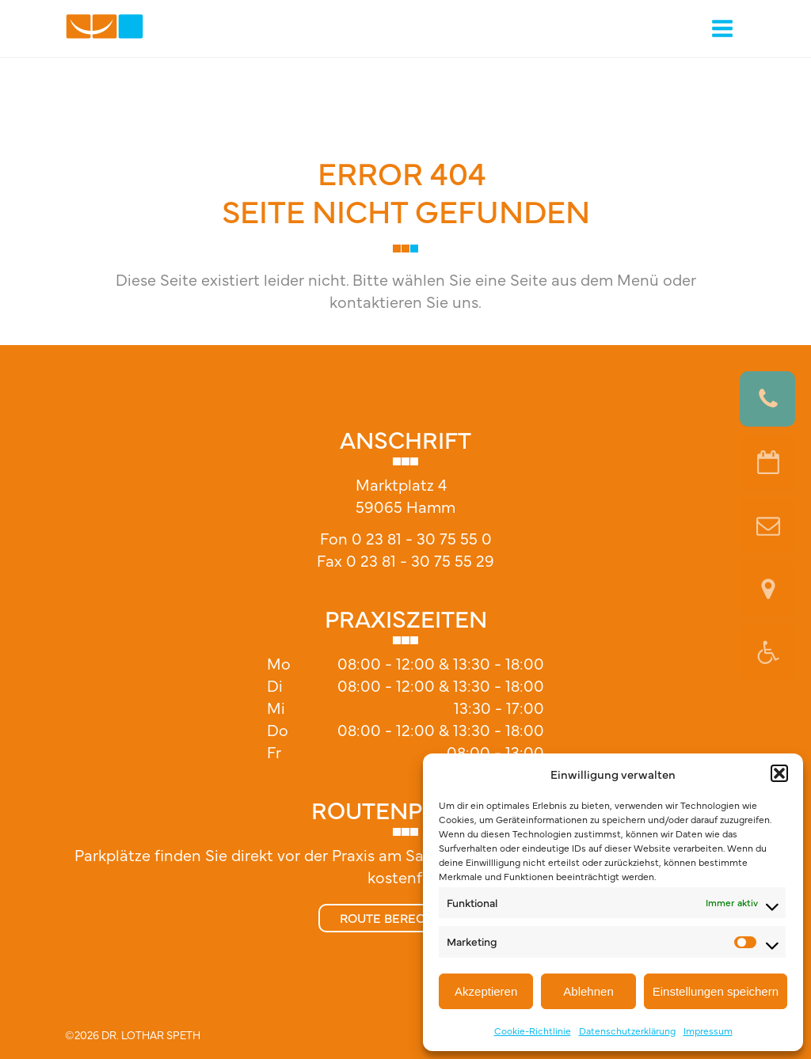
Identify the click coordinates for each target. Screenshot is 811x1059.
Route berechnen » (406, 917)
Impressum (708, 1030)
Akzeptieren (486, 991)
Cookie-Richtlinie (532, 1030)
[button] (779, 773)
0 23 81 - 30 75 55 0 (422, 537)
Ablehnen (588, 991)
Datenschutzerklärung (627, 1030)
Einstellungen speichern (716, 991)
